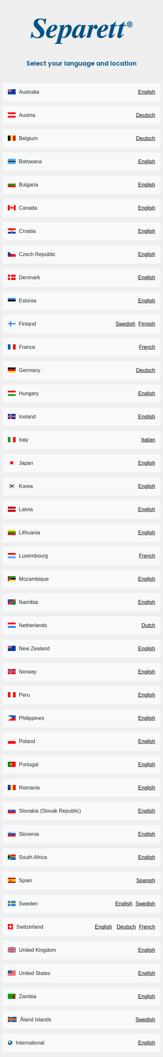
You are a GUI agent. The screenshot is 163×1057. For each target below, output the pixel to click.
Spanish (145, 880)
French (147, 347)
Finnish (146, 324)
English (146, 92)
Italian (148, 440)
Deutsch (145, 115)
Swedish (125, 324)
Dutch (148, 625)
